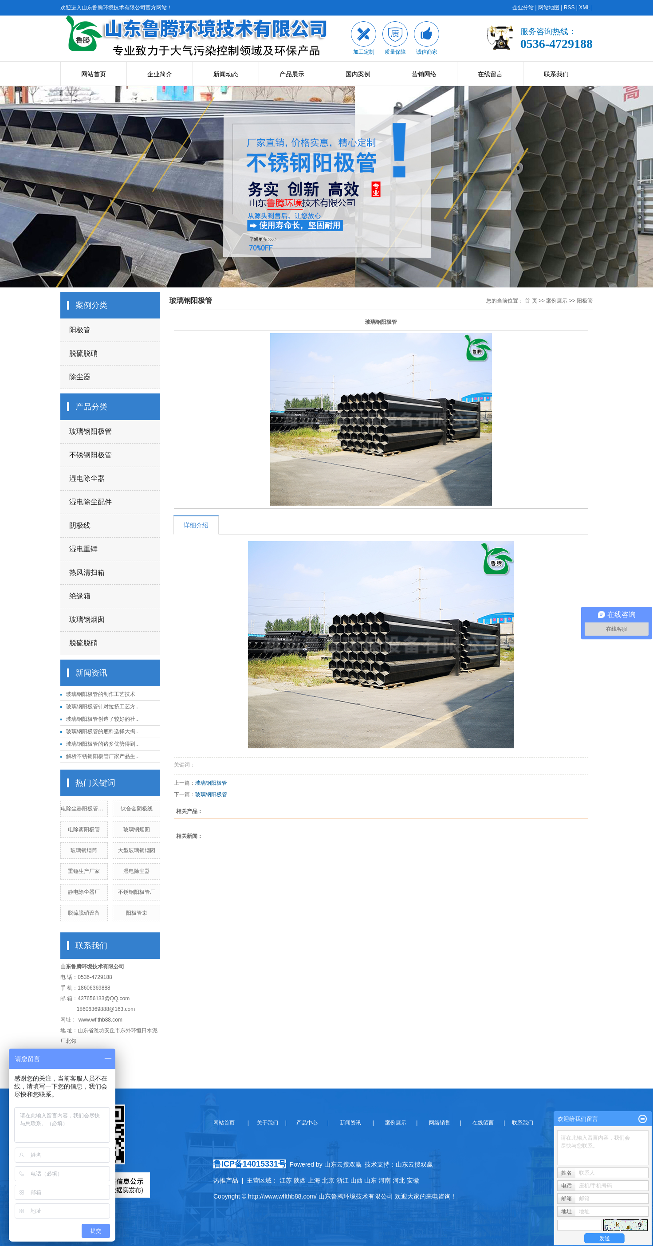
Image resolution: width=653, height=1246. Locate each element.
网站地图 (548, 7)
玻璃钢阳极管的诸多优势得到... (103, 744)
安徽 (413, 1180)
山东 (370, 1180)
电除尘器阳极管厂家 (85, 809)
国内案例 (358, 74)
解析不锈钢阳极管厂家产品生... (103, 756)
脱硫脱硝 (83, 353)
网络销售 (440, 1123)
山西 (356, 1180)
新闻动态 (225, 74)
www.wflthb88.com (100, 1020)
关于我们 (270, 1123)
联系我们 (556, 74)
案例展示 (556, 301)
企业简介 (159, 74)
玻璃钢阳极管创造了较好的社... (103, 719)
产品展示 (291, 74)
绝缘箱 (79, 596)
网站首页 (93, 74)
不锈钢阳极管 (90, 455)
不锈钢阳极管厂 (136, 892)
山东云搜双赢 (414, 1164)
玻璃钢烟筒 (84, 850)
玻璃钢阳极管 (90, 431)
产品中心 (308, 1123)
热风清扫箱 (87, 572)
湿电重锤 (83, 549)
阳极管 (79, 330)
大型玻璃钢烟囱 (136, 850)
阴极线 (79, 525)
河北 (399, 1180)
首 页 (531, 301)
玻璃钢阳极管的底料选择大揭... (103, 731)
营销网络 (424, 74)
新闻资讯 (350, 1123)
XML (584, 7)
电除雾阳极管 (84, 829)
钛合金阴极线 (137, 809)
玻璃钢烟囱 (87, 619)
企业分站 (523, 7)
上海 (314, 1180)
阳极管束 (136, 913)
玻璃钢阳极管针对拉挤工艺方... (103, 707)
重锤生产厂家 (84, 871)
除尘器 (79, 377)
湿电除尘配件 (90, 502)
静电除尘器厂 (84, 892)
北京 (328, 1180)
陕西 (300, 1180)
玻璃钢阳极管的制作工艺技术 (100, 694)
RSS (569, 7)
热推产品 (225, 1180)
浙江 (342, 1180)
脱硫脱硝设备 (84, 913)
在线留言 (490, 74)
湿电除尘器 (87, 478)
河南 (384, 1180)
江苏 (285, 1180)
